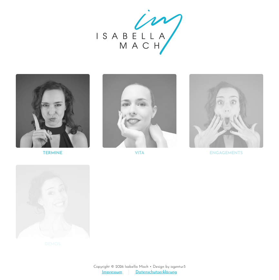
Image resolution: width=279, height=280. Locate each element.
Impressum (112, 272)
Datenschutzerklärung (156, 272)
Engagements (226, 153)
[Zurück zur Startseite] (139, 32)
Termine (52, 153)
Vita (139, 153)
